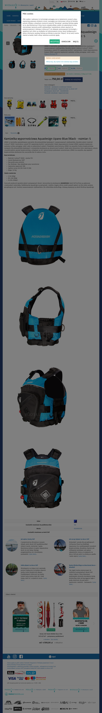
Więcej (75, 42)
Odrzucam (65, 42)
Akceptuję (54, 42)
